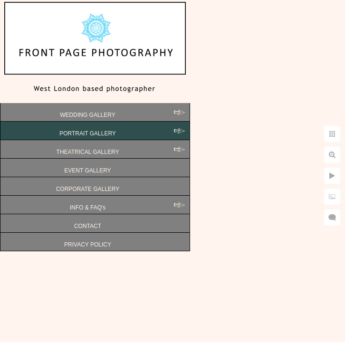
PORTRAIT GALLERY (87, 133)
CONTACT (87, 226)
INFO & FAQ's (88, 207)
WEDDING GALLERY (87, 115)
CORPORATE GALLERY (88, 189)
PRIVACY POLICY (87, 244)
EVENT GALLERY (87, 170)
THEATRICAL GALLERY (88, 152)
